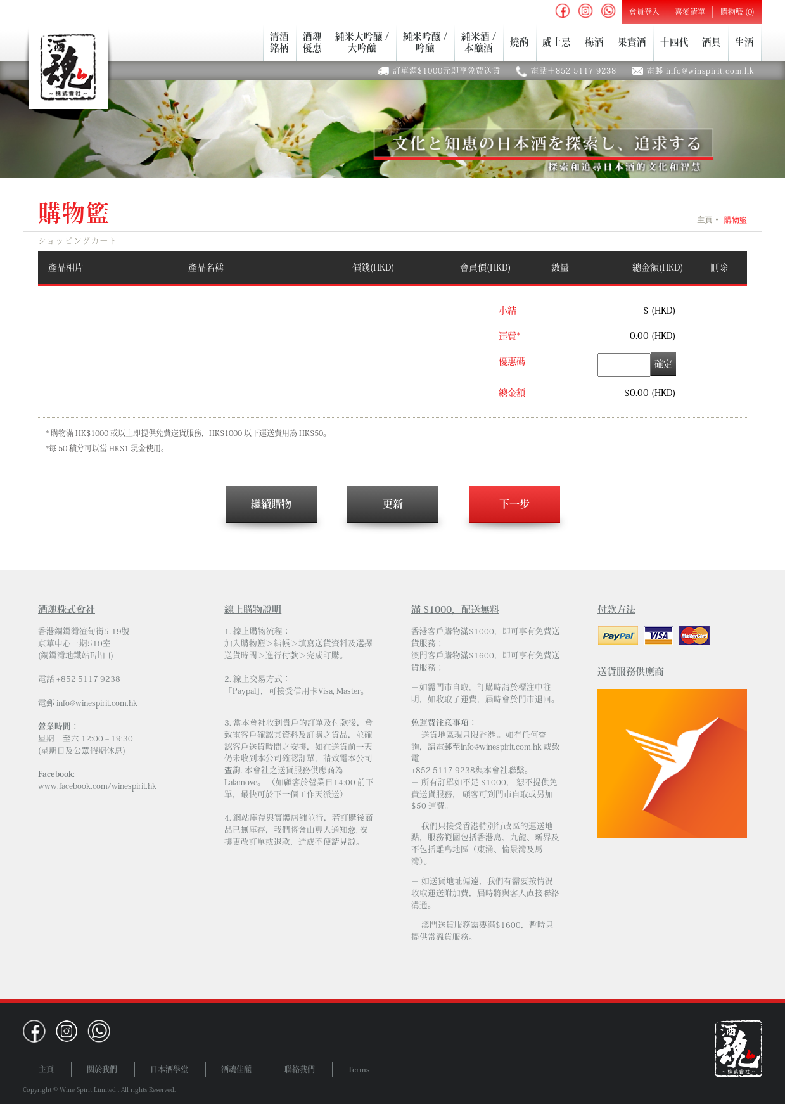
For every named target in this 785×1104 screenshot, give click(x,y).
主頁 (704, 220)
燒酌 (519, 42)
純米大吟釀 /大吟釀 (362, 42)
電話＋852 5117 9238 (573, 70)
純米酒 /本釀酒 (478, 42)
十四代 (674, 42)
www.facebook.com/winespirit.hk (97, 786)
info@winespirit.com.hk (96, 703)
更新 (393, 504)
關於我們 (102, 1069)
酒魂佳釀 (236, 1069)
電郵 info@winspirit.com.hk (701, 70)
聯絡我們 (299, 1069)
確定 (663, 363)
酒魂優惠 (312, 42)
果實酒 (632, 42)
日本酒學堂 (169, 1069)
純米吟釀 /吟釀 (425, 42)
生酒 (744, 42)
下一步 (514, 504)
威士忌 (556, 42)
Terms (358, 1069)
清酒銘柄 (279, 42)
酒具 (711, 42)
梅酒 (594, 42)
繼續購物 (271, 504)
